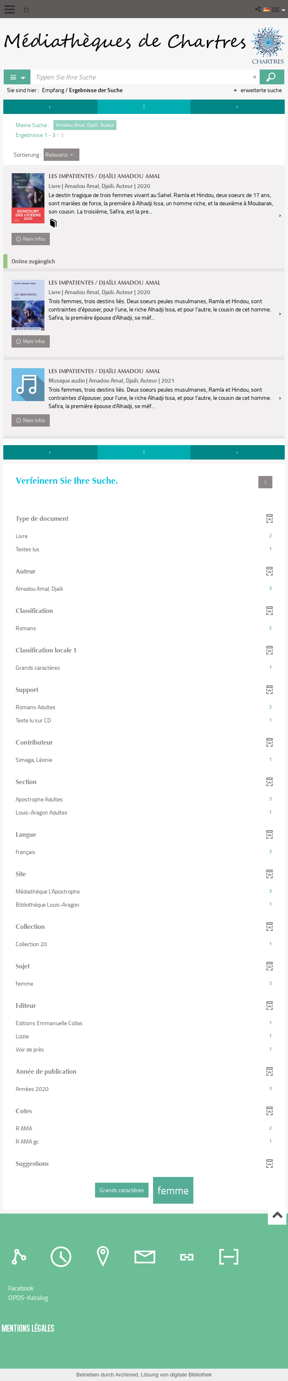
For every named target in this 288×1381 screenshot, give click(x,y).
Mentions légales (28, 1328)
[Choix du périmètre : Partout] (17, 77)
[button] (258, 9)
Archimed (126, 1375)
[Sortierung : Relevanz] (61, 155)
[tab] (21, 1256)
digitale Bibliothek (190, 1375)
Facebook (21, 1288)
